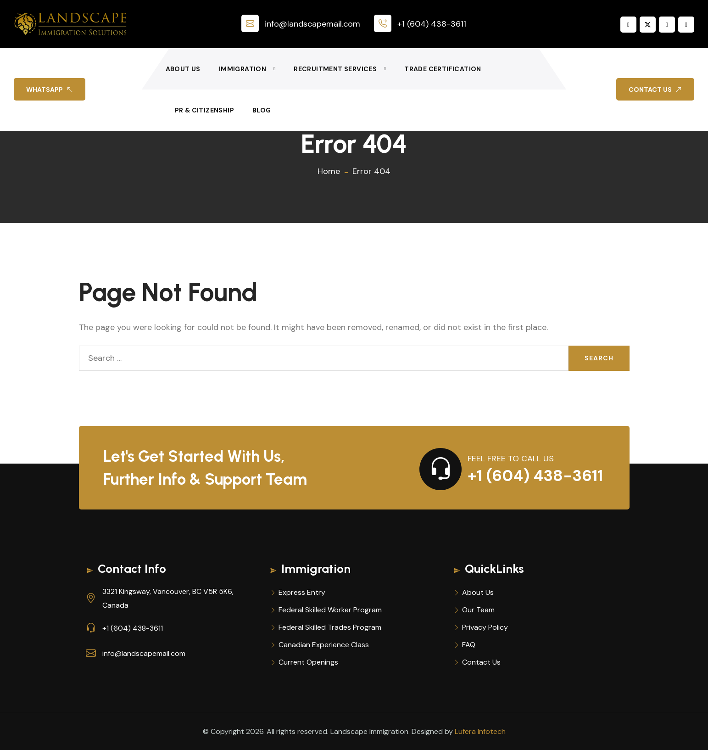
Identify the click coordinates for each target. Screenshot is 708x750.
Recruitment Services (335, 69)
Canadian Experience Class (324, 644)
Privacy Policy (485, 627)
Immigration (242, 69)
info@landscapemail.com (300, 24)
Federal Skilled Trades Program (330, 627)
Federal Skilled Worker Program (330, 610)
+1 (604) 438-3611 (420, 24)
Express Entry (302, 592)
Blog (261, 110)
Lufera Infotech (480, 731)
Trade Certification (442, 69)
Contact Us (481, 662)
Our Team (478, 610)
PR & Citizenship (204, 110)
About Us (183, 69)
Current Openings (308, 662)
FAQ (468, 644)
